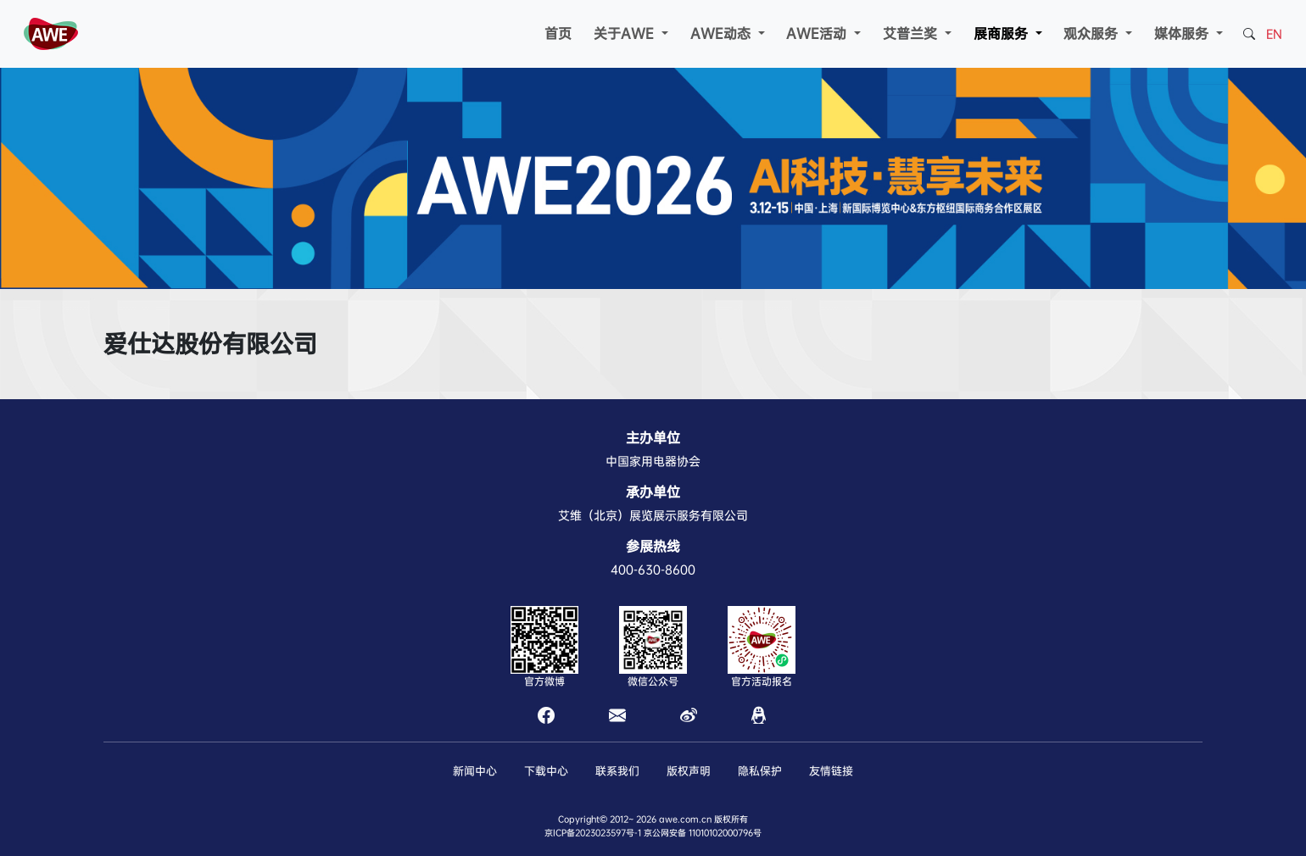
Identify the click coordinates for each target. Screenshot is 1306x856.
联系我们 (617, 771)
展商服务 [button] (1003, 33)
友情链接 (831, 771)
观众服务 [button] (1092, 33)
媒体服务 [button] (1183, 33)
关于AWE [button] (626, 33)
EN (1274, 34)
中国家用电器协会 (653, 461)
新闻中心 (475, 771)
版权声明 (689, 771)
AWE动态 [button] (722, 33)
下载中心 (546, 771)
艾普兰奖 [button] (912, 33)
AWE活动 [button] (818, 33)
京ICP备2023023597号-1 (592, 832)
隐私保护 (760, 771)
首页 (558, 33)
